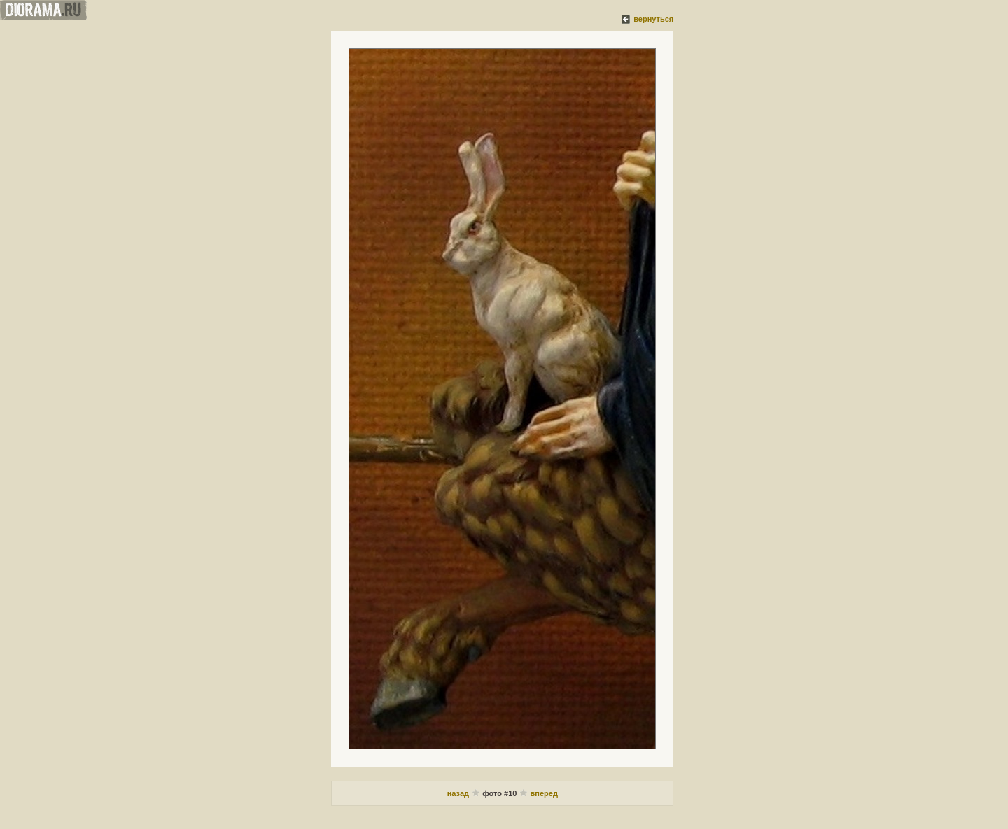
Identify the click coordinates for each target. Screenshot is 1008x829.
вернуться (653, 19)
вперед (544, 793)
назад (459, 793)
